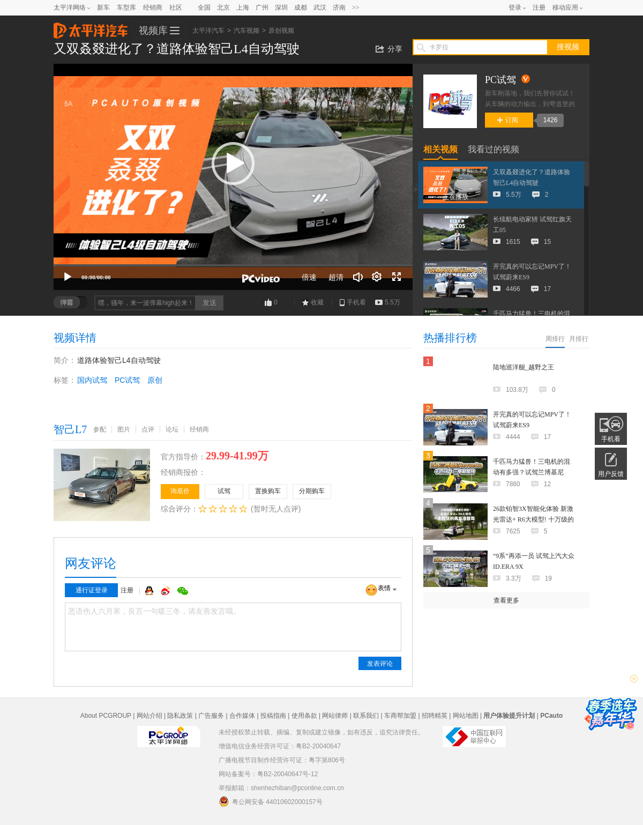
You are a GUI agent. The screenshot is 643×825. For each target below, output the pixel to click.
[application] (233, 177)
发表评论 (380, 663)
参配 (99, 429)
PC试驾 (127, 380)
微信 (182, 590)
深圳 (281, 7)
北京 (223, 7)
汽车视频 (246, 30)
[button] (233, 163)
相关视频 (440, 149)
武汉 (319, 7)
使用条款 (304, 715)
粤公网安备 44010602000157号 (271, 801)
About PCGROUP (105, 715)
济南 (339, 7)
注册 (539, 7)
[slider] (233, 265)
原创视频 (281, 30)
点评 (147, 429)
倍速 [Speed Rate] (309, 277)
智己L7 (70, 429)
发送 (209, 303)
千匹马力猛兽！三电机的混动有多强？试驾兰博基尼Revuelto (531, 472)
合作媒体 (242, 715)
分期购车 (312, 491)
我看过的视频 (493, 149)
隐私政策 (180, 715)
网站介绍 (149, 715)
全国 (204, 7)
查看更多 (506, 600)
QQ (150, 590)
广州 (262, 7)
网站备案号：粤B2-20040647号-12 (268, 774)
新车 (103, 7)
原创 (154, 380)
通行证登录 (92, 590)
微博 (166, 590)
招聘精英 (434, 715)
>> (356, 7)
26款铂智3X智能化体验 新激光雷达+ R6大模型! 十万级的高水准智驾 (533, 519)
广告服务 (211, 715)
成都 (300, 7)
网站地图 (465, 715)
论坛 (172, 429)
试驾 (224, 491)
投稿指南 (273, 715)
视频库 (153, 30)
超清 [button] (335, 277)
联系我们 (366, 715)
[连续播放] (377, 277)
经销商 (152, 7)
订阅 (507, 120)
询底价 (180, 491)
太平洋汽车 (91, 27)
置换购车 (268, 491)
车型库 (126, 7)
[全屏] (396, 277)
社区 (175, 7)
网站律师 (335, 715)
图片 (123, 429)
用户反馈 (611, 474)
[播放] (67, 277)
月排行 (578, 339)
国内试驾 (92, 380)
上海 (242, 7)
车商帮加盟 (400, 715)
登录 (515, 7)
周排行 (555, 339)
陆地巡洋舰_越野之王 (523, 367)
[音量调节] (358, 277)
